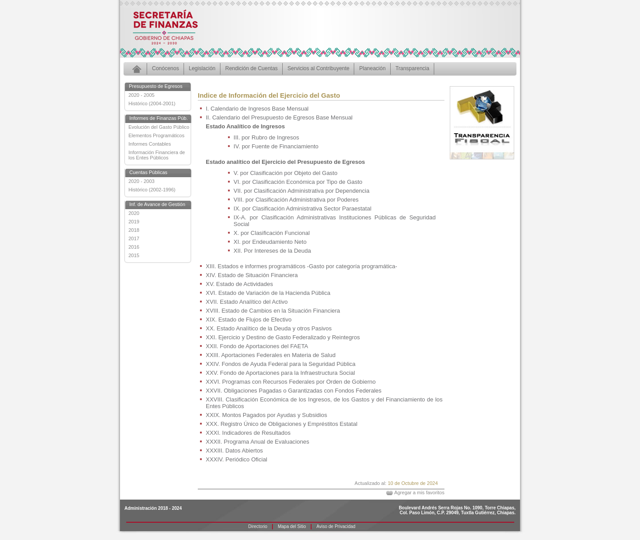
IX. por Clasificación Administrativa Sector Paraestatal (303, 208)
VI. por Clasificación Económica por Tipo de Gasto (298, 182)
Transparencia (412, 68)
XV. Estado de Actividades (239, 284)
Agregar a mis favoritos (419, 492)
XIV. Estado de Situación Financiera (252, 275)
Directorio (258, 526)
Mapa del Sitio (292, 526)
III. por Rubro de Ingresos (266, 137)
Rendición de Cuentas (251, 68)
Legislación (202, 68)
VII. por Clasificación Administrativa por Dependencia (302, 190)
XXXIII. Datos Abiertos (234, 450)
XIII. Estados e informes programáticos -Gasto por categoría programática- (301, 266)
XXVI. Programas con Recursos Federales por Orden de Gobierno (291, 381)
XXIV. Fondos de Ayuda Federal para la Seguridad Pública (281, 364)
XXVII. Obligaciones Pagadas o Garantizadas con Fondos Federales (293, 390)
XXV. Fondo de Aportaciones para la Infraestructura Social (280, 372)
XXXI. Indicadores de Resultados (248, 432)
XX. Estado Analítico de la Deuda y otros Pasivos (269, 328)
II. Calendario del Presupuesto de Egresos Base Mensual (279, 117)
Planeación (372, 68)
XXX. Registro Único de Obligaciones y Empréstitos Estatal (281, 424)
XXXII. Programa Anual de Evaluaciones (257, 441)
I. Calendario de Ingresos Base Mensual (257, 108)
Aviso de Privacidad (336, 526)
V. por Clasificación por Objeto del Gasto (286, 173)
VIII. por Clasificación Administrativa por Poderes (296, 199)
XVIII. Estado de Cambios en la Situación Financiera (273, 310)
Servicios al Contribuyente (318, 68)
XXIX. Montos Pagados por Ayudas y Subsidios (266, 415)
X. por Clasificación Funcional (272, 233)
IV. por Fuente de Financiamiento (276, 146)
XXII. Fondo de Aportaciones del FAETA (257, 346)
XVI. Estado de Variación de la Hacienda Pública (268, 293)
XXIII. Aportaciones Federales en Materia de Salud (271, 355)
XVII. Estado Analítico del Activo (247, 301)
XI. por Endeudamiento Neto (270, 241)
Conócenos (165, 68)
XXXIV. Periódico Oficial (236, 459)
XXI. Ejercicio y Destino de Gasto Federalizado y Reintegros (283, 337)
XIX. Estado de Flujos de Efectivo (249, 319)
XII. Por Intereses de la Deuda (272, 250)
